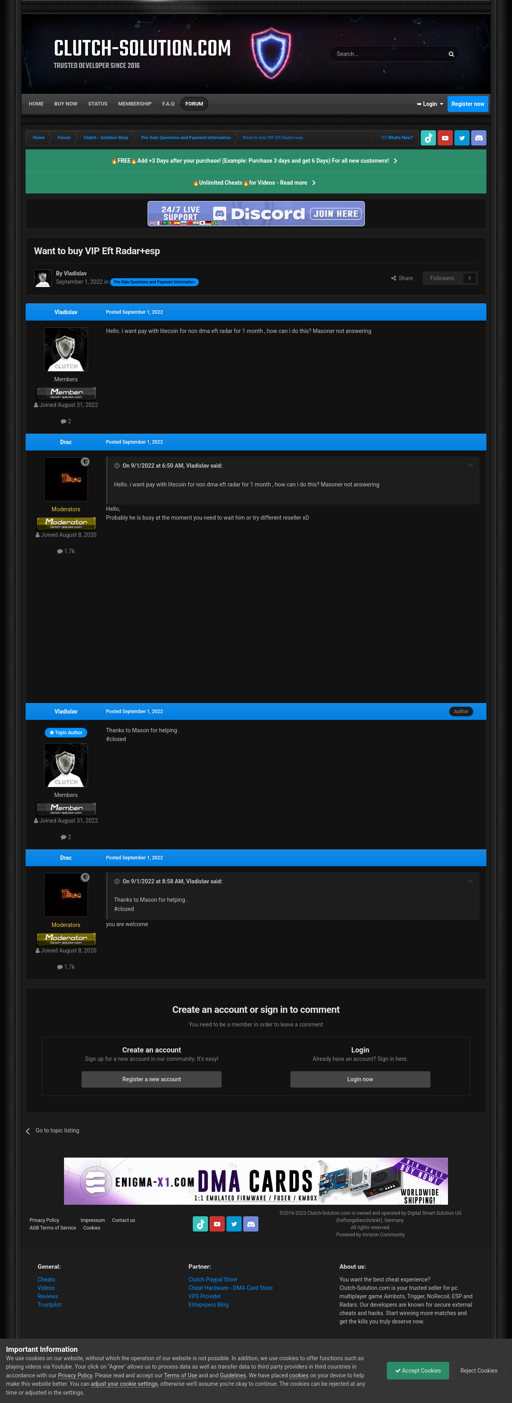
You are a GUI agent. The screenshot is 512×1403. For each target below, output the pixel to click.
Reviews (48, 1296)
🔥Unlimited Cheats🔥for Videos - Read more (249, 182)
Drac (66, 442)
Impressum (93, 1220)
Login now (360, 1079)
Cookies (91, 1228)
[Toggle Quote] (117, 465)
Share (402, 278)
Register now (468, 104)
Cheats (46, 1279)
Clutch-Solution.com (328, 1213)
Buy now (66, 104)
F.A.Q (168, 104)
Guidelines (233, 1375)
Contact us (123, 1220)
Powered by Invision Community (370, 1235)
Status (98, 104)
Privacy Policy (44, 1220)
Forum (194, 104)
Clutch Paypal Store (212, 1279)
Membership (134, 104)
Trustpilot (49, 1304)
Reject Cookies (478, 1370)
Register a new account (151, 1079)
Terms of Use (180, 1375)
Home (36, 104)
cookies (298, 1375)
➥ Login (430, 104)
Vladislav (65, 312)
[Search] (368, 54)
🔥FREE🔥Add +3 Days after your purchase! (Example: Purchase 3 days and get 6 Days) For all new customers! (250, 160)
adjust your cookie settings (124, 1384)
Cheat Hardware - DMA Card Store (230, 1288)
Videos (46, 1288)
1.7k (66, 551)
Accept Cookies (418, 1370)
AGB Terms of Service (53, 1228)
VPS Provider (204, 1296)
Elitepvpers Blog (208, 1304)
